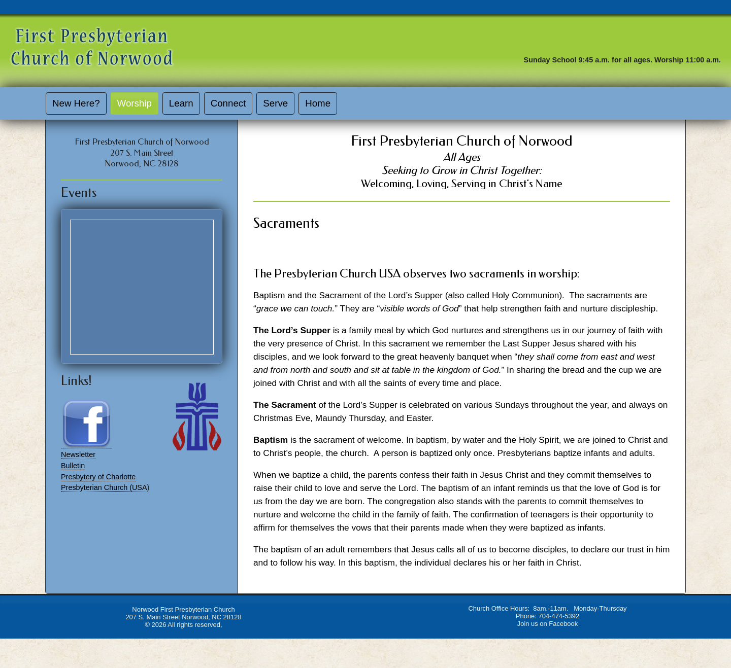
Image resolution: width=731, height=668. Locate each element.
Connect (228, 103)
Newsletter (78, 454)
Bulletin (73, 466)
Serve (275, 103)
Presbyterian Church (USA (104, 487)
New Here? (76, 103)
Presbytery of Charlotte (98, 477)
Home (317, 103)
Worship (134, 103)
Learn (181, 103)
